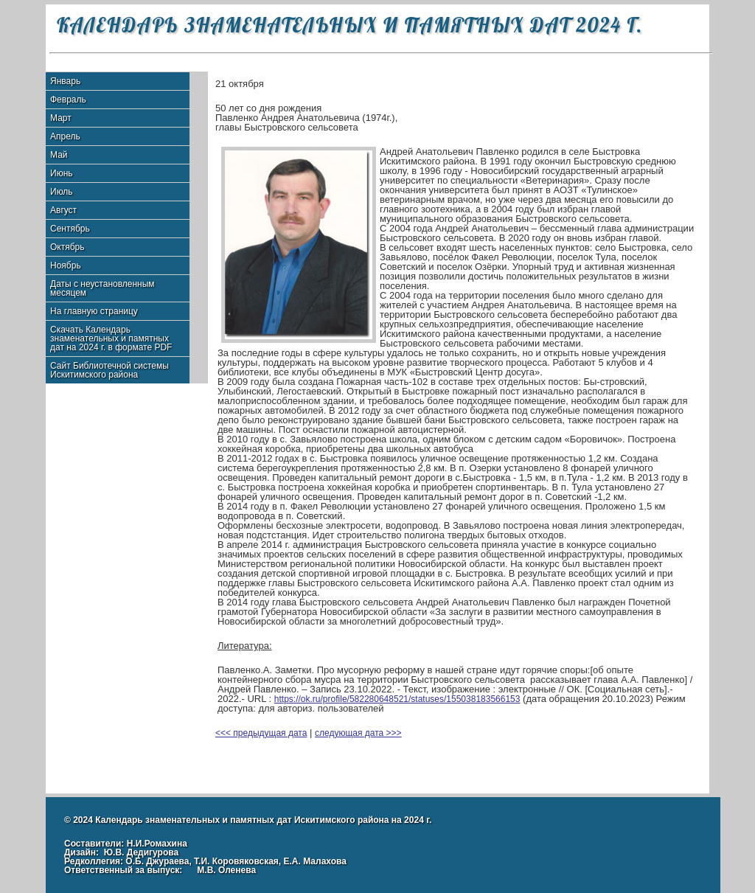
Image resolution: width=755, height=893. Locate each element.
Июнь (61, 173)
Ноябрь (65, 265)
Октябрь (67, 247)
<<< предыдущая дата (261, 733)
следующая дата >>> (358, 733)
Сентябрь (70, 228)
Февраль (68, 99)
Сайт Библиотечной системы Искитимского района (109, 370)
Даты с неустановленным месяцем (102, 288)
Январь (65, 81)
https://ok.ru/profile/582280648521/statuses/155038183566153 (397, 699)
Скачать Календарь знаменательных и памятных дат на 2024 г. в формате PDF (111, 338)
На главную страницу (94, 311)
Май (59, 155)
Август (63, 210)
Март (61, 118)
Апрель (65, 136)
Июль (61, 192)
